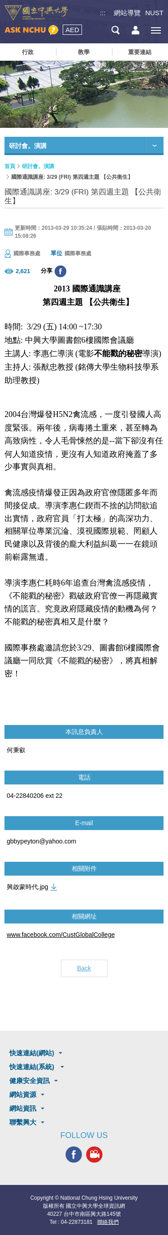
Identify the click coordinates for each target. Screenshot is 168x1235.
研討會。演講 (38, 166)
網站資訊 (22, 1108)
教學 (84, 52)
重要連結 (139, 52)
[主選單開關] (156, 30)
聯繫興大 (22, 1122)
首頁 (9, 166)
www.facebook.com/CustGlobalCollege (61, 934)
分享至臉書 (60, 271)
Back (84, 968)
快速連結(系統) (32, 1067)
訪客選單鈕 (135, 30)
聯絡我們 (108, 1222)
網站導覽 (127, 13)
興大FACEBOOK (73, 1154)
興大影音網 (94, 1154)
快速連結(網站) (31, 1053)
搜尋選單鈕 (115, 30)
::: (103, 13)
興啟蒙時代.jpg (27, 886)
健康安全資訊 (29, 1080)
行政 (28, 52)
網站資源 (22, 1094)
